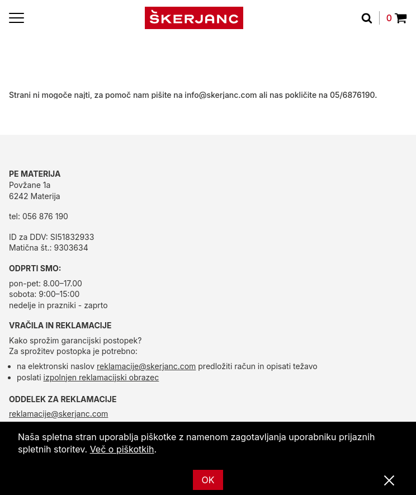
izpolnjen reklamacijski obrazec (101, 377)
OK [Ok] (208, 479)
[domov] (194, 18)
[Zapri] (389, 481)
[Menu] (16, 18)
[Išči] (370, 18)
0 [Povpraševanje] (396, 18)
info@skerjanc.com (221, 95)
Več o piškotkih (122, 449)
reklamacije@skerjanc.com (146, 366)
